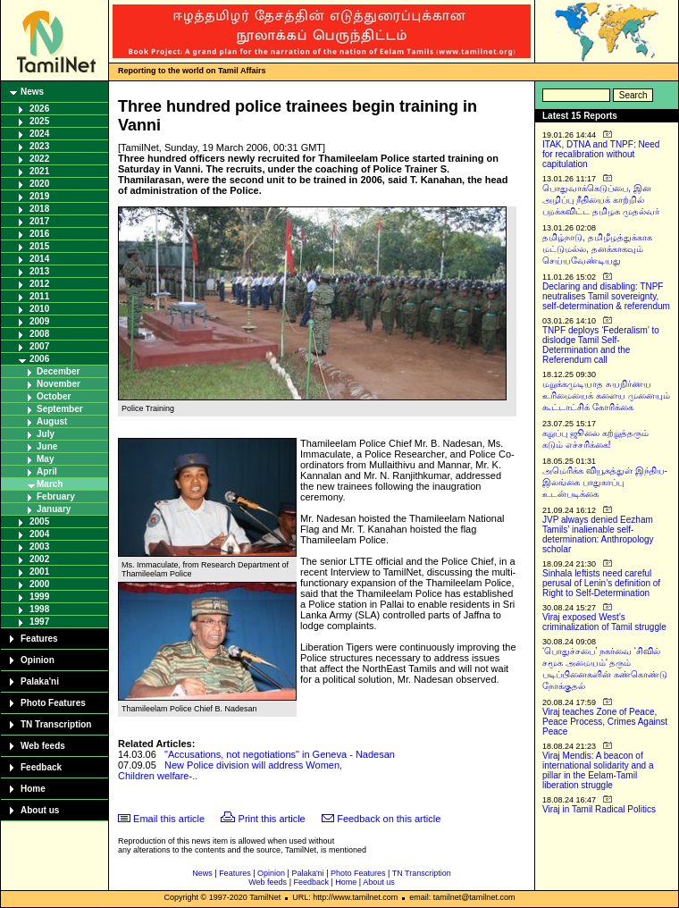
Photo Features (53, 703)
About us (40, 810)
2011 (39, 296)
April (47, 471)
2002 (39, 559)
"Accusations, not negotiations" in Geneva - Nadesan (279, 754)
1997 (39, 621)
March (50, 484)
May (45, 459)
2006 (39, 359)
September (60, 409)
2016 (39, 234)
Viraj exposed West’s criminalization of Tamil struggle (604, 622)
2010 (39, 309)
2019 (39, 196)
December (58, 371)
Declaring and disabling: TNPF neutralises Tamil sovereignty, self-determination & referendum (606, 296)
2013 (39, 271)
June (47, 446)
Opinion (37, 660)
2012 (39, 284)
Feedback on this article (388, 818)
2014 (39, 259)
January (54, 509)
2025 (39, 121)
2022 (39, 159)
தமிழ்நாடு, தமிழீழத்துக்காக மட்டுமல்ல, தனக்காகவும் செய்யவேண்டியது (597, 248)
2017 (39, 221)
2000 (39, 584)
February (56, 496)
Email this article (169, 818)
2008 (39, 334)
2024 (39, 134)
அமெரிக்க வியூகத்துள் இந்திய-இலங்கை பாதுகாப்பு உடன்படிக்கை (604, 482)
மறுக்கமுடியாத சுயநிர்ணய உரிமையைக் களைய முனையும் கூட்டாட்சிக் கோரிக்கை (606, 395)
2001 (39, 571)
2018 (39, 209)
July (45, 434)
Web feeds (43, 746)
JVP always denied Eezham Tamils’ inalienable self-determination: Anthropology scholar (598, 534)
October (54, 396)
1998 (39, 609)
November (58, 384)
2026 (39, 109)
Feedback (41, 767)
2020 (39, 184)
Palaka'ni (40, 681)
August (52, 421)
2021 (39, 171)
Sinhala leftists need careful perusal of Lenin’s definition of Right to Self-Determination (601, 583)
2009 (39, 321)
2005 (39, 521)
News (32, 92)
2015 (39, 246)
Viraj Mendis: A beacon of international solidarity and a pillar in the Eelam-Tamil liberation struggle (598, 770)
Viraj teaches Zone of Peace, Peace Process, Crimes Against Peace (604, 721)
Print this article (272, 818)
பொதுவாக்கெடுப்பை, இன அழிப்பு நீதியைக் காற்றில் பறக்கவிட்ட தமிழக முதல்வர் (600, 199)
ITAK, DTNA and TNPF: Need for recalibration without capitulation (600, 154)
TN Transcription (56, 724)
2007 (39, 346)
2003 (39, 546)
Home (33, 789)
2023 (39, 146)
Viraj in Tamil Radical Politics (599, 809)
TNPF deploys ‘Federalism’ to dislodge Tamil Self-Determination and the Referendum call (600, 345)
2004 (39, 534)
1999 (39, 596)
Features (39, 638)
